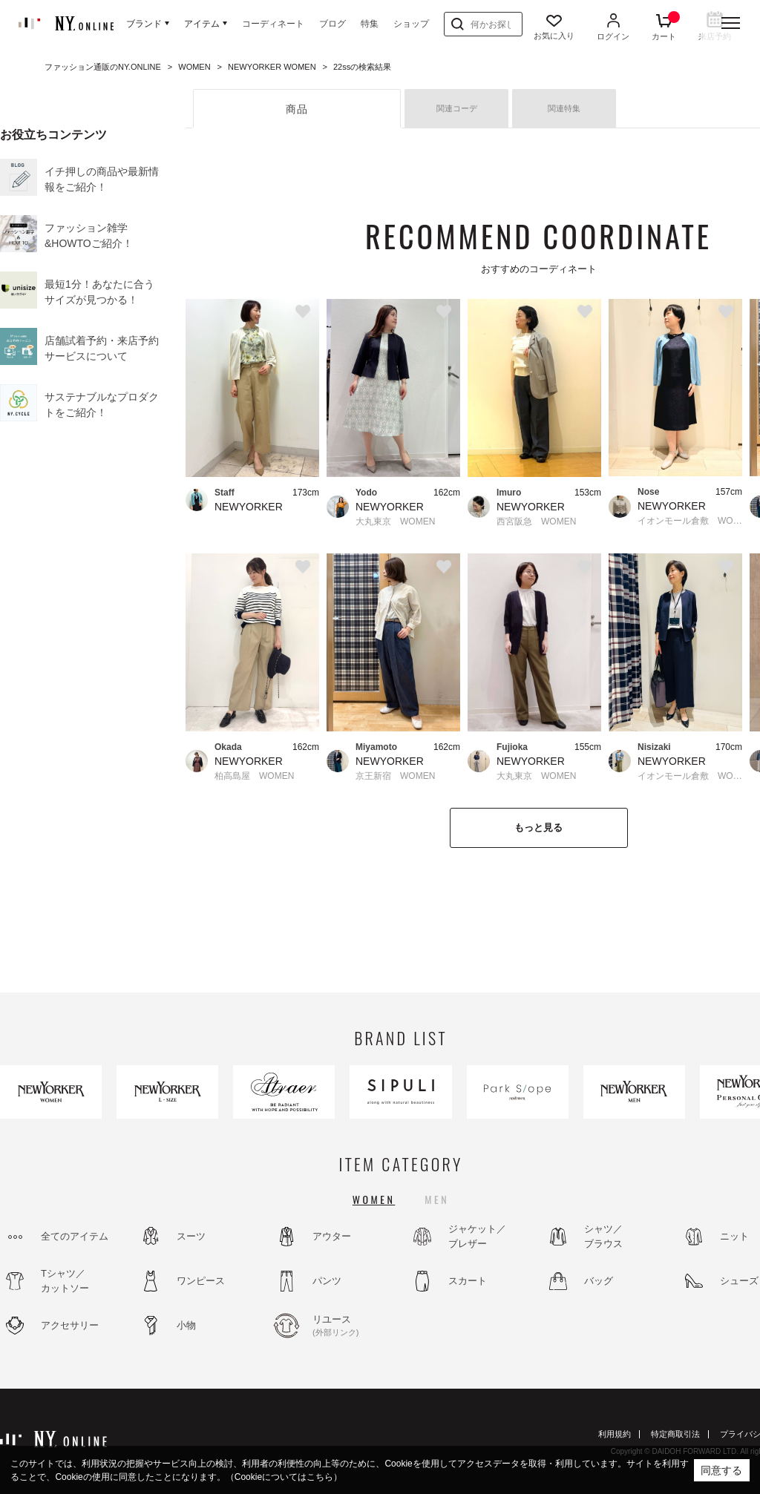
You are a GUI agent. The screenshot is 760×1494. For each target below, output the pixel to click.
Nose (648, 492)
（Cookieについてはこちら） (284, 1477)
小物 (186, 1325)
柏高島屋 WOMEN (254, 776)
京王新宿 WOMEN (395, 776)
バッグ (598, 1280)
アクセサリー (70, 1325)
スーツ (191, 1236)
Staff (224, 492)
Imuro (509, 492)
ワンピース (201, 1280)
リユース (352, 1326)
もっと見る (538, 827)
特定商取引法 (675, 1433)
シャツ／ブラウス (603, 1236)
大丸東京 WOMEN (395, 521)
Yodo (366, 492)
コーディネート (273, 24)
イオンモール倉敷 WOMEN (690, 521)
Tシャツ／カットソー (65, 1281)
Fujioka (512, 747)
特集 (370, 24)
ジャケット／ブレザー (477, 1236)
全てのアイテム (74, 1236)
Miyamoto (376, 747)
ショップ (411, 24)
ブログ (332, 24)
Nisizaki (654, 747)
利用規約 (614, 1433)
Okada (228, 747)
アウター (331, 1236)
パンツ (326, 1280)
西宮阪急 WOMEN (536, 521)
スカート (467, 1280)
